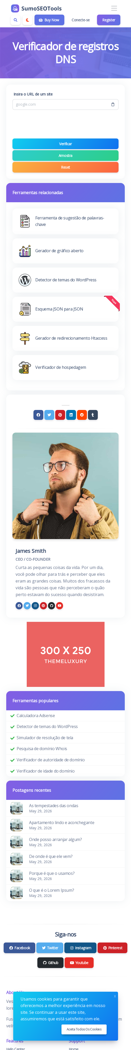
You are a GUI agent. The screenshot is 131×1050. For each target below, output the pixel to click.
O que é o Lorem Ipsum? (51, 890)
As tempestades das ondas (53, 805)
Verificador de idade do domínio (46, 771)
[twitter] (27, 605)
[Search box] (15, 20)
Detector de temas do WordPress (47, 726)
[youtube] (59, 605)
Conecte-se (81, 19)
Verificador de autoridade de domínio (51, 760)
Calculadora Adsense (36, 715)
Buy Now (49, 19)
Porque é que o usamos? (51, 873)
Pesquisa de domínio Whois (42, 748)
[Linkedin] (71, 415)
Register (108, 19)
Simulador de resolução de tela (45, 738)
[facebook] (19, 605)
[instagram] (35, 605)
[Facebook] (38, 415)
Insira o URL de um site (33, 94)
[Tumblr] (93, 415)
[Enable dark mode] (27, 20)
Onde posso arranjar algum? (55, 839)
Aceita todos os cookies (84, 1029)
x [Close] (115, 995)
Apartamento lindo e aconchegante (61, 822)
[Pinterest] (60, 415)
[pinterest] (43, 605)
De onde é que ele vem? (50, 856)
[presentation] (65, 124)
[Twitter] (49, 415)
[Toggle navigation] (114, 8)
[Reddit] (82, 415)
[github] (51, 605)
